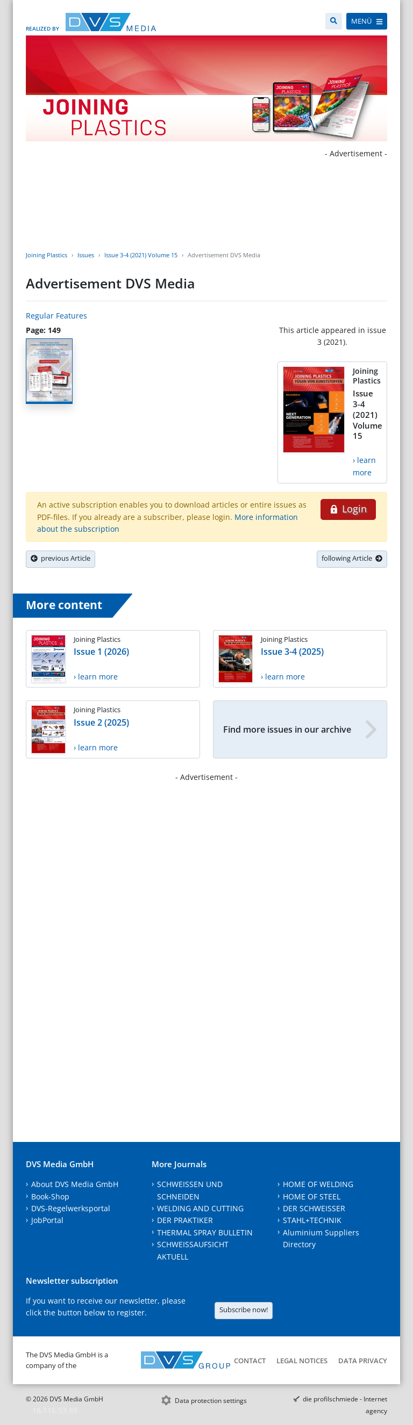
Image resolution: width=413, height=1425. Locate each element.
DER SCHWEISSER (314, 1208)
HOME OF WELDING (318, 1184)
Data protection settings (211, 1400)
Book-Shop (50, 1196)
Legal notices (301, 1360)
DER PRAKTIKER (185, 1220)
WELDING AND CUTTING (200, 1208)
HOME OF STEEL (311, 1196)
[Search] (333, 21)
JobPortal (47, 1220)
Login (348, 508)
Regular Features (56, 315)
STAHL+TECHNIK (312, 1220)
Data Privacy (362, 1360)
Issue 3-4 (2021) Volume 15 (140, 255)
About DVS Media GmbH (74, 1184)
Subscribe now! (243, 1309)
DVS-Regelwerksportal (70, 1208)
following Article (352, 558)
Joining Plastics (46, 255)
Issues (85, 255)
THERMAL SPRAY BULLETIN (205, 1232)
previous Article (60, 558)
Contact (250, 1360)
